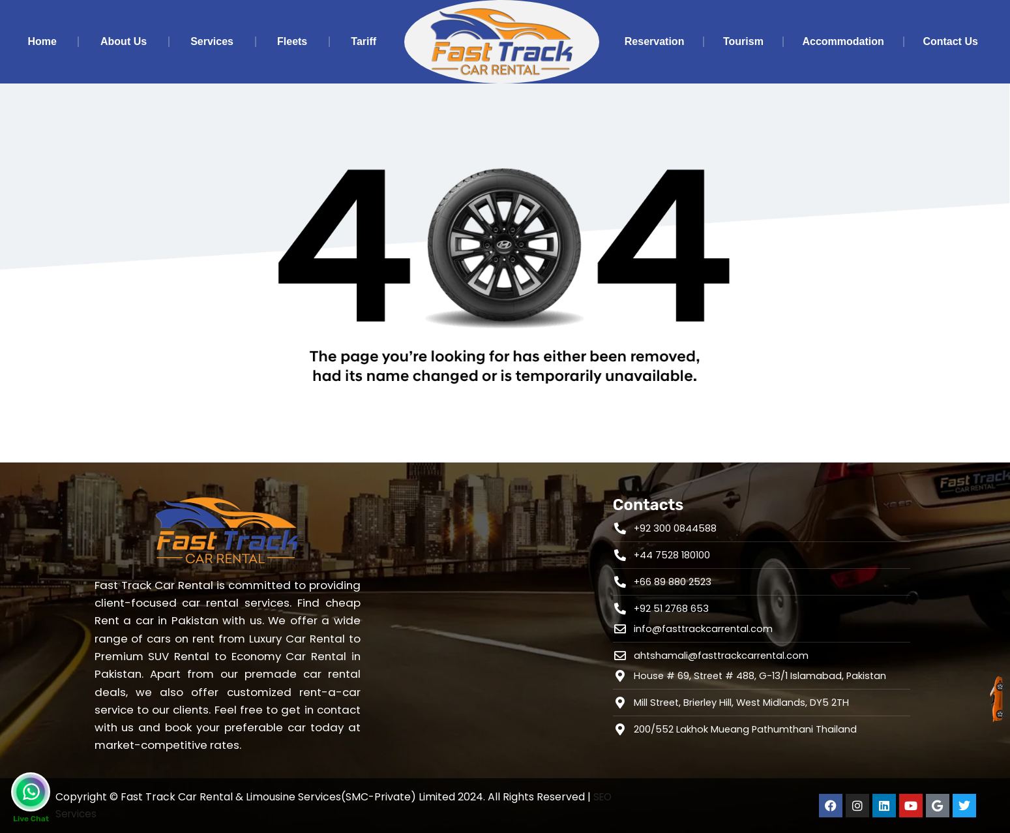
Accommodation (843, 41)
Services (211, 41)
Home (42, 41)
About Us (123, 41)
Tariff (363, 41)
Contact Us (950, 41)
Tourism (743, 41)
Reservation (655, 41)
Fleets (292, 41)
